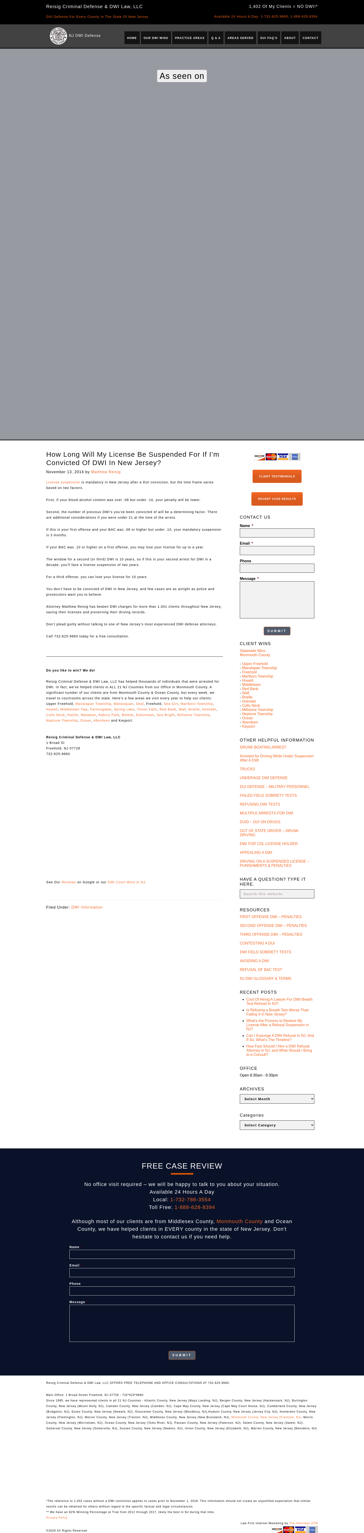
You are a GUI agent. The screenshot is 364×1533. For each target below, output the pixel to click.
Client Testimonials (277, 476)
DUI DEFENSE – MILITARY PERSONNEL (275, 785)
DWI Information (87, 907)
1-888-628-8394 (304, 16)
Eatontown (145, 715)
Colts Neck (55, 715)
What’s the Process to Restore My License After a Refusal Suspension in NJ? (277, 1024)
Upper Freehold (255, 663)
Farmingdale (100, 709)
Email (246, 543)
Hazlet (72, 715)
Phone (245, 560)
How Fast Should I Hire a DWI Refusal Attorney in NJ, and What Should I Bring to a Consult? (279, 1049)
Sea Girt (171, 704)
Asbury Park (108, 715)
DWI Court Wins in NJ (126, 882)
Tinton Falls (147, 709)
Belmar (127, 715)
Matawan (88, 715)
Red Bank (167, 709)
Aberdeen (101, 720)
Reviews (69, 882)
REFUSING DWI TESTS (260, 803)
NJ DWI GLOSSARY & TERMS (265, 978)
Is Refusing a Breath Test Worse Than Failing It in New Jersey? (277, 1011)
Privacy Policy (57, 1516)
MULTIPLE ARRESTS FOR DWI (266, 812)
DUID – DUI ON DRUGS (260, 821)
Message (249, 578)
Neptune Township (62, 720)
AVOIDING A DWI (254, 960)
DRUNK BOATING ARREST (263, 746)
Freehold (249, 671)
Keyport (248, 725)
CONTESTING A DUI (257, 942)
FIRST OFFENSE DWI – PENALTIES (271, 916)
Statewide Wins (252, 650)
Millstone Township (193, 715)
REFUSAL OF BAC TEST (261, 969)
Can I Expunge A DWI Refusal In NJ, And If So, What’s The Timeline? (280, 1037)
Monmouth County (255, 654)
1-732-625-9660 (274, 16)
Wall (182, 709)
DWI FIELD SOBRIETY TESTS (265, 951)
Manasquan (123, 704)
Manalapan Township (93, 704)
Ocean (85, 720)
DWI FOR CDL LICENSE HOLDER (269, 843)
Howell (52, 709)
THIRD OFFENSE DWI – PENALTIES (271, 933)
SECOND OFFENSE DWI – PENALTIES (273, 925)
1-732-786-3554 (190, 1199)
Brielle (194, 709)
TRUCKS (247, 768)
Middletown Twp (74, 709)
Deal (140, 704)
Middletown (251, 684)
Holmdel (209, 709)
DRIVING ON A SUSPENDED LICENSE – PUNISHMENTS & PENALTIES (274, 862)
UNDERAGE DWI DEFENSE (264, 777)
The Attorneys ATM (303, 1521)
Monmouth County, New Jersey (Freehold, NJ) (266, 1415)
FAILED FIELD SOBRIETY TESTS (268, 794)
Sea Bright (165, 715)
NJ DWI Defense (85, 36)
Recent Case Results (277, 498)
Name (246, 525)
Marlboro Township (197, 704)
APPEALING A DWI (256, 851)
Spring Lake (124, 709)
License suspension (63, 482)
